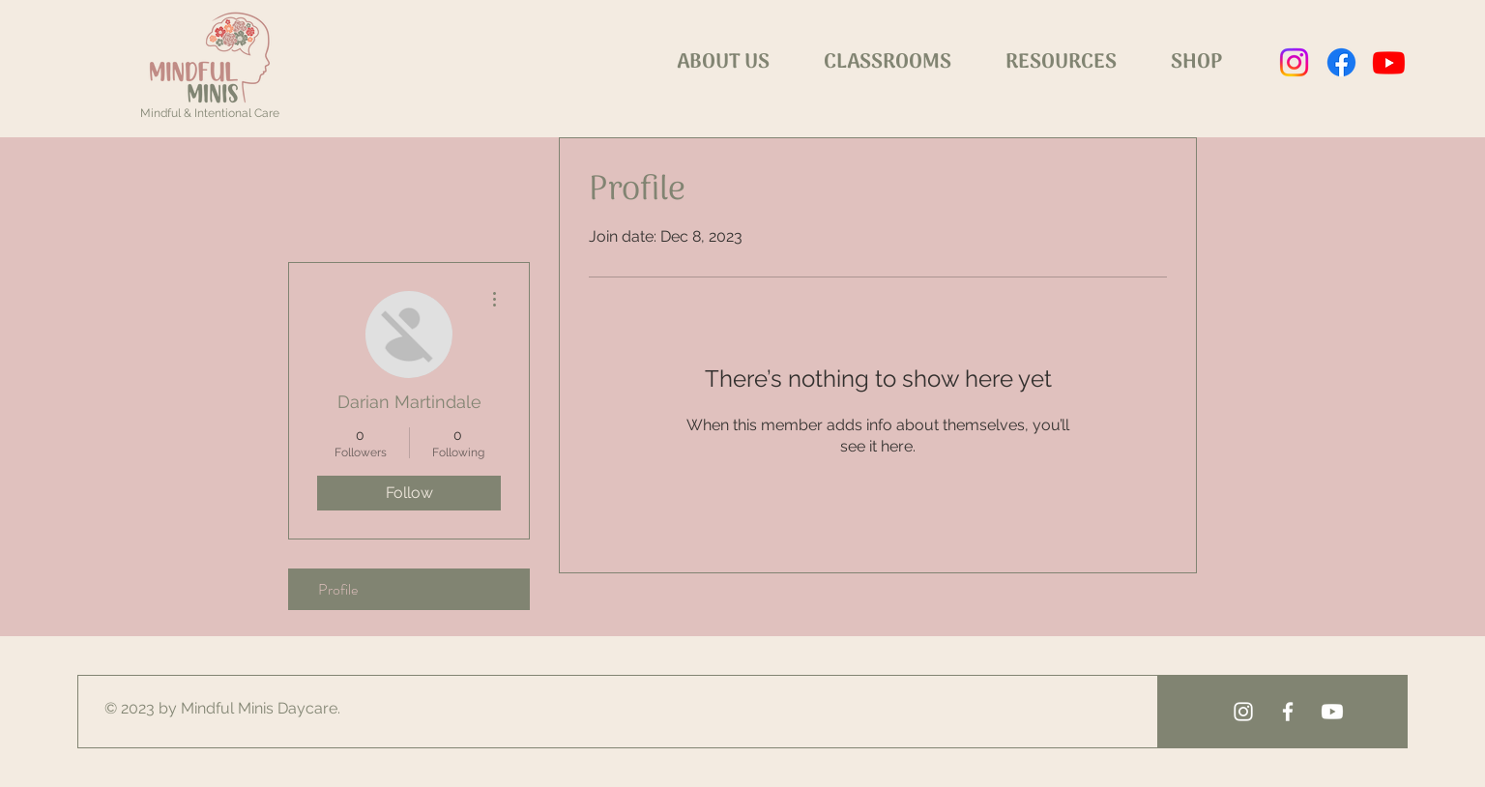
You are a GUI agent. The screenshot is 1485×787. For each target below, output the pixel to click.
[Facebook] (1341, 62)
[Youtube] (1389, 62)
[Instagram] (1294, 62)
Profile (338, 589)
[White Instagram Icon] (1243, 711)
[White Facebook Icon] (1287, 711)
